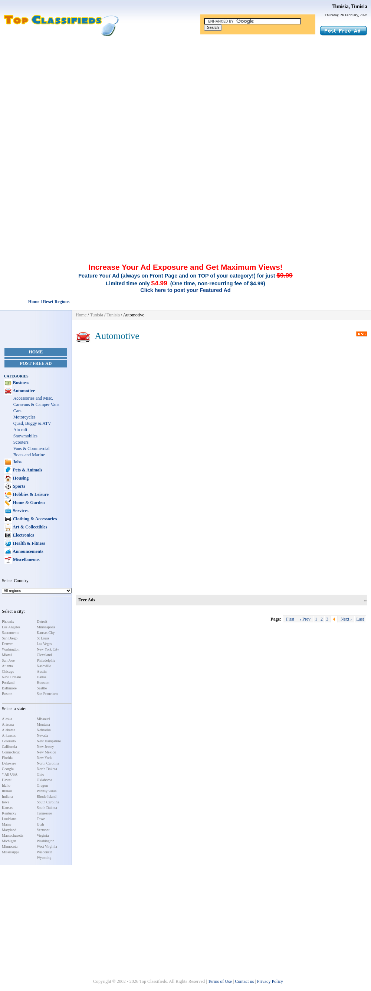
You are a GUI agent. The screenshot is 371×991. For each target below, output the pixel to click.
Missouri (43, 719)
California (9, 747)
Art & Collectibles (29, 527)
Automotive (23, 390)
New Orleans (11, 677)
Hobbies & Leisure (30, 494)
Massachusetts (12, 835)
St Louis (43, 638)
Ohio (40, 774)
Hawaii (7, 780)
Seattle (42, 688)
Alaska (7, 719)
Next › (346, 619)
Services (20, 510)
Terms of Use (220, 981)
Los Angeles (11, 627)
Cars (17, 410)
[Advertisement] (185, 92)
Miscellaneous (26, 559)
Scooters (21, 442)
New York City (48, 649)
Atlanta (7, 666)
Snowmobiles (25, 436)
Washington (11, 649)
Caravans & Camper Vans (36, 404)
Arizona (8, 724)
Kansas (7, 808)
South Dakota (47, 808)
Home (36, 352)
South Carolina (48, 802)
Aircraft (20, 429)
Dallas (41, 677)
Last (360, 619)
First (290, 619)
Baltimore (9, 688)
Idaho (6, 785)
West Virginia (47, 846)
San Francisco (47, 694)
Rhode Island (46, 797)
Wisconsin (44, 852)
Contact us (244, 981)
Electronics (23, 535)
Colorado (9, 741)
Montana (43, 724)
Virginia (43, 835)
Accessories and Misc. (33, 398)
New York (44, 758)
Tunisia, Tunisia (349, 6)
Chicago (8, 671)
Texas (41, 819)
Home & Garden (28, 502)
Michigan (9, 841)
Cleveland (44, 655)
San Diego (9, 638)
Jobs (17, 461)
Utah (40, 824)
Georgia (8, 769)
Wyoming (44, 858)
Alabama (8, 730)
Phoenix (8, 621)
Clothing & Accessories (34, 518)
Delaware (9, 763)
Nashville (44, 666)
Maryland (9, 830)
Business (20, 382)
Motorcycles (24, 417)
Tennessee (44, 813)
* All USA (9, 774)
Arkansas (9, 735)
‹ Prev (305, 619)
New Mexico (46, 752)
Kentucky (9, 813)
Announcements (27, 551)
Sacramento (10, 633)
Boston (7, 694)
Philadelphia (46, 660)
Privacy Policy (270, 981)
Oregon (42, 785)
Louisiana (9, 819)
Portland (8, 683)
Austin (42, 671)
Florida (7, 758)
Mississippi (10, 852)
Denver (7, 644)
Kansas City (46, 633)
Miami (7, 655)
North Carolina (48, 763)
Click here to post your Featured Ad (185, 290)
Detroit (42, 621)
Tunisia (96, 315)
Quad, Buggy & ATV (32, 423)
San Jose (8, 660)
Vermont (43, 830)
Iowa (5, 802)
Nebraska (44, 730)
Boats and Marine (29, 454)
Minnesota (9, 846)
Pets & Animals (27, 470)
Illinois (7, 791)
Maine (7, 824)
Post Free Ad (36, 363)
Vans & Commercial (31, 448)
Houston (43, 683)
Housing (20, 478)
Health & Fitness (28, 543)
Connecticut (11, 752)
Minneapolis (46, 627)
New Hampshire (49, 741)
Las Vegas (44, 644)
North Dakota (47, 769)
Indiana (7, 797)
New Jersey (45, 747)
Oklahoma (44, 780)
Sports (18, 486)
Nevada (42, 735)
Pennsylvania (46, 791)
